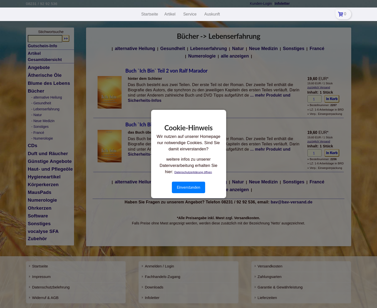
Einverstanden (188, 187)
